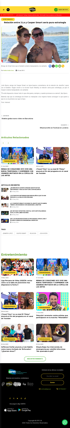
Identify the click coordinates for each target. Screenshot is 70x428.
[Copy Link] (62, 66)
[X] (53, 66)
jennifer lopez (8, 233)
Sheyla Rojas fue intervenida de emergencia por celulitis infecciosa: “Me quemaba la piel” (50, 352)
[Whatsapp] (56, 66)
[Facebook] (50, 66)
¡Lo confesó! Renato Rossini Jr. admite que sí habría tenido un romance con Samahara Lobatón (28, 204)
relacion (33, 233)
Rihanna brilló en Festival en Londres (54, 128)
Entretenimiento (8, 19)
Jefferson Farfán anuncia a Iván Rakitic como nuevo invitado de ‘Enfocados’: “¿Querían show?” (17, 352)
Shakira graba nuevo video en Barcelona (17, 118)
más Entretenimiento (35, 359)
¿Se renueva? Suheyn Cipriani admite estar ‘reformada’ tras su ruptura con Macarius (25, 188)
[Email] (59, 66)
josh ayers (43, 233)
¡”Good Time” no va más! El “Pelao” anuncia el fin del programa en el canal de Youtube (52, 171)
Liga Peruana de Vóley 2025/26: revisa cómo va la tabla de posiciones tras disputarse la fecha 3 (16, 285)
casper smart (21, 233)
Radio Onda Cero (9, 70)
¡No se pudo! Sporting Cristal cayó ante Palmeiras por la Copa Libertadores (28, 211)
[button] (3, 143)
